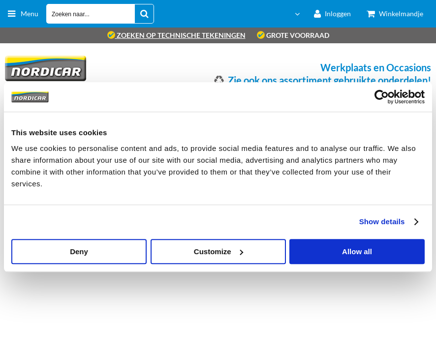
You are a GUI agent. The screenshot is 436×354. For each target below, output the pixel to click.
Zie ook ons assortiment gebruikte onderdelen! (329, 80)
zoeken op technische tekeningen (176, 35)
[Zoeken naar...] (144, 14)
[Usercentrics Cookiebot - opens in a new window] (382, 96)
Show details (382, 221)
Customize (218, 251)
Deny (79, 251)
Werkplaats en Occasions (375, 67)
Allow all (357, 251)
